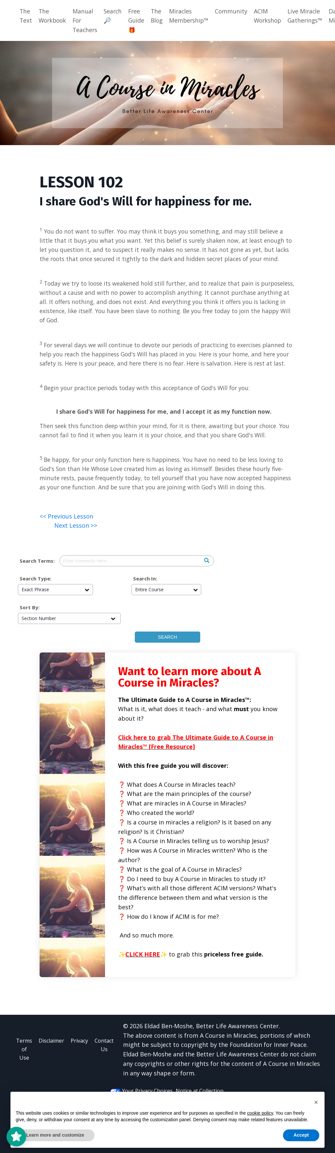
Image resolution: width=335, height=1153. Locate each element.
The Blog (162, 16)
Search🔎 (116, 16)
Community (238, 11)
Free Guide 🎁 (141, 20)
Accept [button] (301, 1135)
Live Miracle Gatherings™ (315, 16)
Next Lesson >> (75, 563)
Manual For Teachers (88, 20)
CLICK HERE (142, 991)
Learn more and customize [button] (55, 1135)
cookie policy (260, 1113)
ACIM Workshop (276, 16)
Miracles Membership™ (195, 16)
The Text (26, 16)
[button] (316, 1102)
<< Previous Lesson (66, 554)
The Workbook (53, 16)
